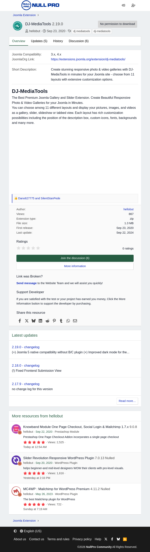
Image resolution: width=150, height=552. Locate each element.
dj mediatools (81, 31)
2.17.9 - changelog (25, 384)
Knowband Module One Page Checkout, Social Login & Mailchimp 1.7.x (76, 427)
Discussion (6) (78, 41)
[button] (15, 531)
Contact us (36, 539)
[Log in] (124, 5)
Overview (18, 41)
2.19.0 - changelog (25, 347)
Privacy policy (82, 539)
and (39, 198)
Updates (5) (39, 41)
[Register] (133, 5)
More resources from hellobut (37, 416)
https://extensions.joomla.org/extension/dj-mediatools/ (88, 59)
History (58, 41)
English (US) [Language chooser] (30, 531)
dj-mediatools (102, 31)
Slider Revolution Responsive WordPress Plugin (58, 458)
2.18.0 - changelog (25, 365)
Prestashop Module (67, 431)
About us (20, 539)
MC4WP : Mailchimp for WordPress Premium (56, 489)
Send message (26, 283)
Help (98, 539)
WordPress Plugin (66, 462)
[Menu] (16, 5)
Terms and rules (58, 539)
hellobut (34, 31)
